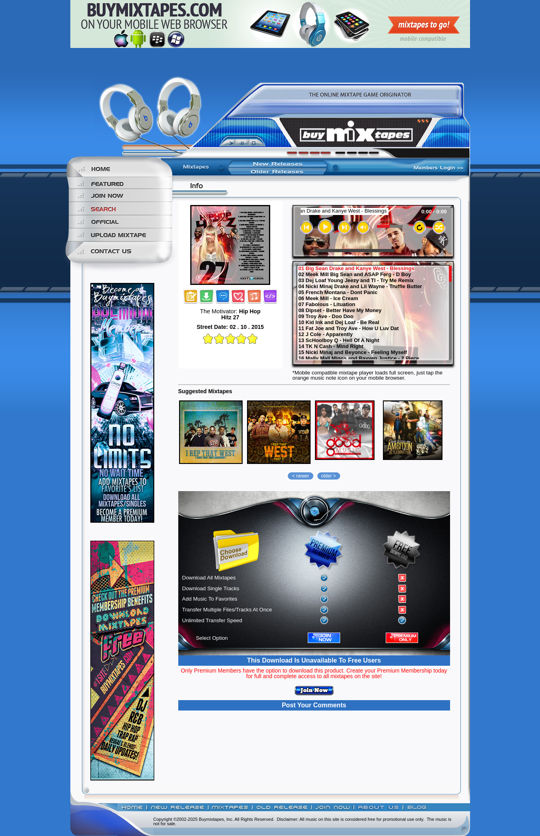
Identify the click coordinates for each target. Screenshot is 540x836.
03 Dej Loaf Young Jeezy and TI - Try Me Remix (356, 280)
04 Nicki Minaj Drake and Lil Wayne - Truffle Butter (360, 286)
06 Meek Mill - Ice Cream (329, 298)
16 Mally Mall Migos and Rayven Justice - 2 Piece (359, 358)
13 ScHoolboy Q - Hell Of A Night (339, 340)
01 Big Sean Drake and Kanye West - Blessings (356, 268)
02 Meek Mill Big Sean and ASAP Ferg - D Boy (355, 274)
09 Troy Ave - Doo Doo (326, 316)
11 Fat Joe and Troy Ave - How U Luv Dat (349, 328)
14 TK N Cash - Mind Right (331, 346)
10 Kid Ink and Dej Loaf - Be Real (339, 322)
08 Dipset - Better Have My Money (340, 310)
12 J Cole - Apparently (326, 334)
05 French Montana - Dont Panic (338, 292)
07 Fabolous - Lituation (327, 304)
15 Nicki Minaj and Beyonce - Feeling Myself (353, 352)
